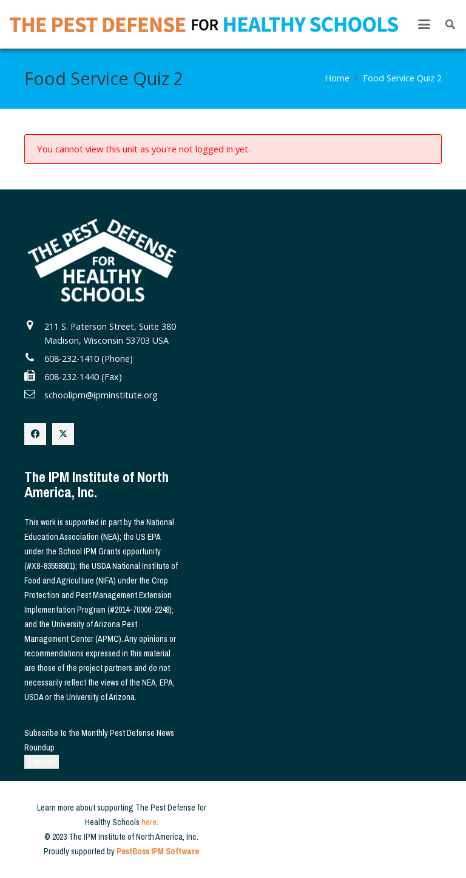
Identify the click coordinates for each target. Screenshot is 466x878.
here (149, 822)
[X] (63, 434)
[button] (424, 24)
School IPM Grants (89, 551)
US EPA (148, 536)
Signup (41, 761)
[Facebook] (35, 434)
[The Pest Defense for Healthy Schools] (204, 24)
